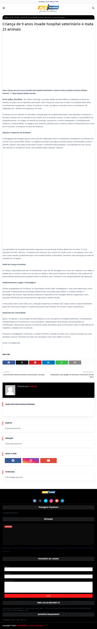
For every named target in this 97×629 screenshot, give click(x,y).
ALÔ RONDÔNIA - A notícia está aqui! (29, 625)
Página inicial (9, 17)
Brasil (17, 17)
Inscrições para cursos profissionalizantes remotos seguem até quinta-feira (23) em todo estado (48, 550)
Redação (32, 386)
